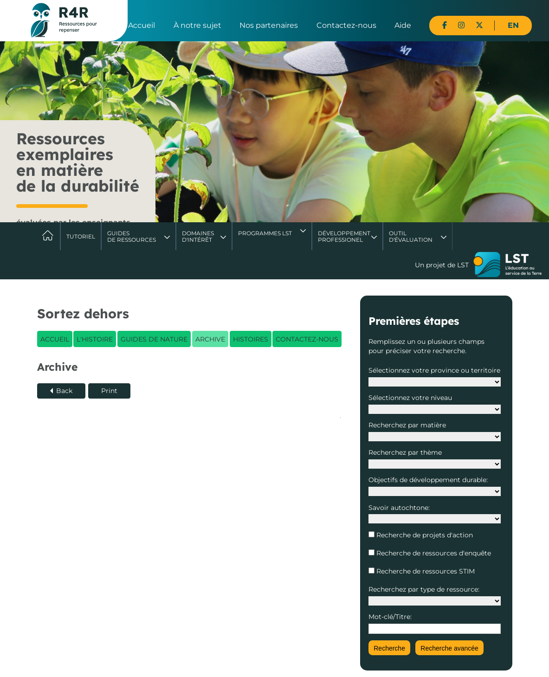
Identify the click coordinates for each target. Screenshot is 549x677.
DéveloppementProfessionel (344, 236)
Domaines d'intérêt (198, 236)
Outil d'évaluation (411, 236)
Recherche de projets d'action (424, 535)
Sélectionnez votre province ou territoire (434, 370)
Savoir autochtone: (399, 507)
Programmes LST (265, 233)
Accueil (141, 25)
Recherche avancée (449, 648)
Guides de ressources (131, 236)
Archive (210, 339)
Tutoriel (80, 236)
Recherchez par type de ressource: (423, 589)
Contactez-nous (346, 25)
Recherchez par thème (405, 452)
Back (64, 391)
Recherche (389, 648)
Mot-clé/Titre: (390, 617)
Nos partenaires (268, 25)
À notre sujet (197, 25)
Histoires (250, 339)
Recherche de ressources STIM (425, 571)
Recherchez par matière (407, 425)
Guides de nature (154, 339)
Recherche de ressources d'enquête (433, 553)
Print (109, 391)
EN (513, 25)
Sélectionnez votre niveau (410, 397)
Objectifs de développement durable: (428, 480)
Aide (402, 25)
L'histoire (95, 339)
